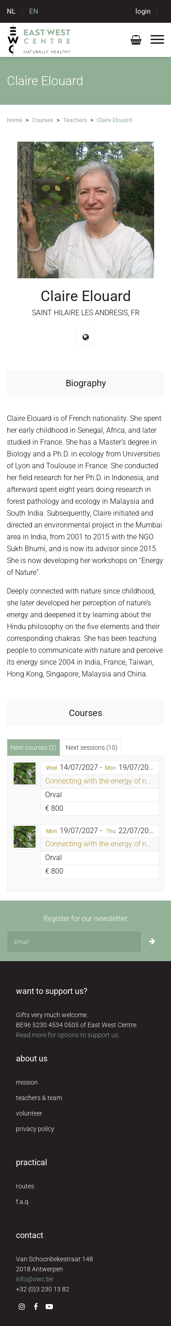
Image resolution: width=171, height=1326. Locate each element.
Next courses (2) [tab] (33, 747)
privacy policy (35, 1128)
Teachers (75, 120)
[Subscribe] (152, 942)
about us (31, 1058)
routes (25, 1186)
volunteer (29, 1113)
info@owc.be (34, 1279)
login (142, 11)
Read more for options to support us (67, 1035)
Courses (42, 120)
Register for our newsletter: (85, 918)
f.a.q (22, 1201)
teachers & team (39, 1097)
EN (33, 11)
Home (14, 120)
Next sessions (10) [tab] (92, 747)
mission (27, 1082)
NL (11, 11)
